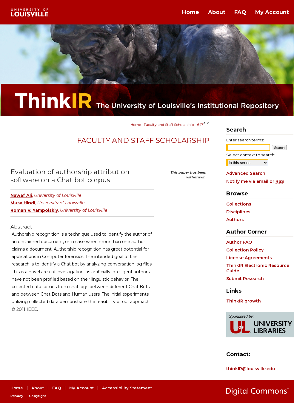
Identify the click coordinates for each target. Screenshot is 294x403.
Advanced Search (245, 173)
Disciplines (238, 211)
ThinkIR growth (243, 301)
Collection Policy (245, 250)
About (37, 387)
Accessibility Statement (127, 387)
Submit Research (245, 278)
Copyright (37, 396)
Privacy (16, 396)
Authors (235, 219)
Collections (238, 204)
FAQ (56, 387)
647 (200, 124)
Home (135, 124)
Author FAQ (239, 242)
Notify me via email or (255, 181)
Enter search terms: (245, 140)
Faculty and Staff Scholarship (169, 124)
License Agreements (249, 257)
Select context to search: (250, 154)
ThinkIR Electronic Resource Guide (257, 268)
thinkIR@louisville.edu (250, 368)
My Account (81, 387)
